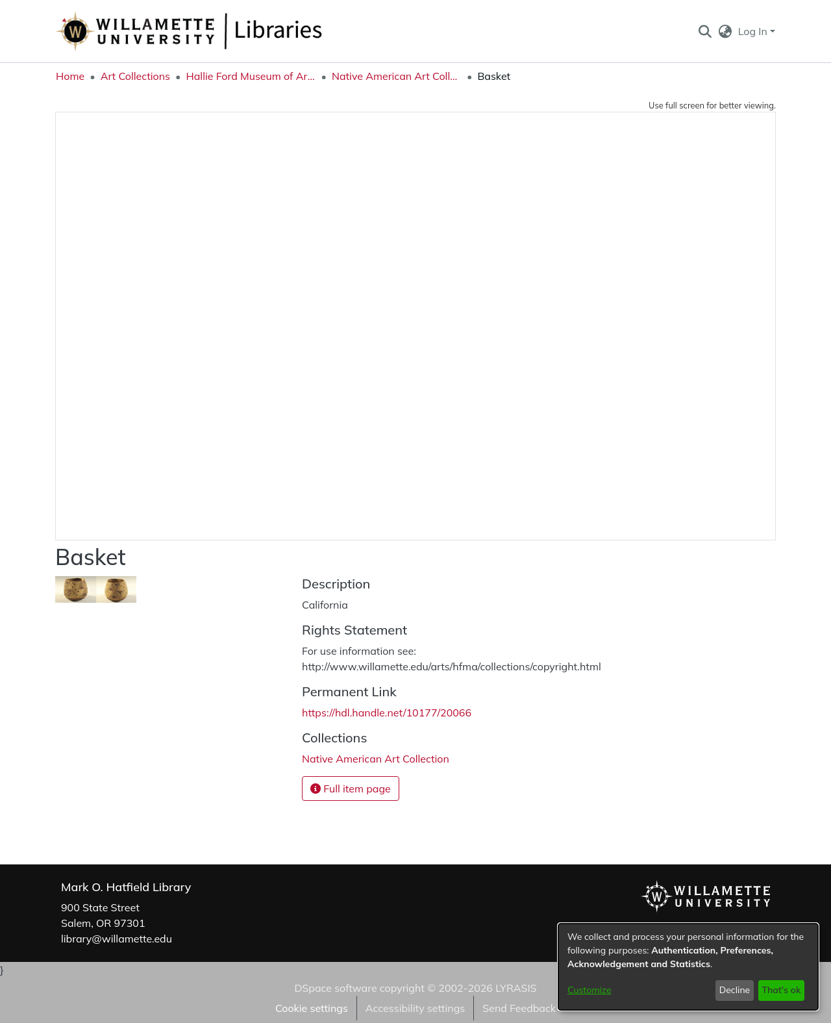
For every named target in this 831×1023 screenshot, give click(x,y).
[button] (705, 31)
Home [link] (70, 75)
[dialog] (688, 967)
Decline (734, 990)
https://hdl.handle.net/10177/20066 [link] (386, 712)
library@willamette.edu (116, 938)
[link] (375, 758)
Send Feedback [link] (519, 1008)
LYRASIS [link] (515, 987)
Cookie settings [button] (311, 1008)
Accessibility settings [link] (415, 1008)
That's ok (781, 990)
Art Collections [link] (135, 75)
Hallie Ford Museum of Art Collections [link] (251, 75)
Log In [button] (754, 31)
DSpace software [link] (335, 987)
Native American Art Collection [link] (397, 75)
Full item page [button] (350, 788)
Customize (589, 990)
